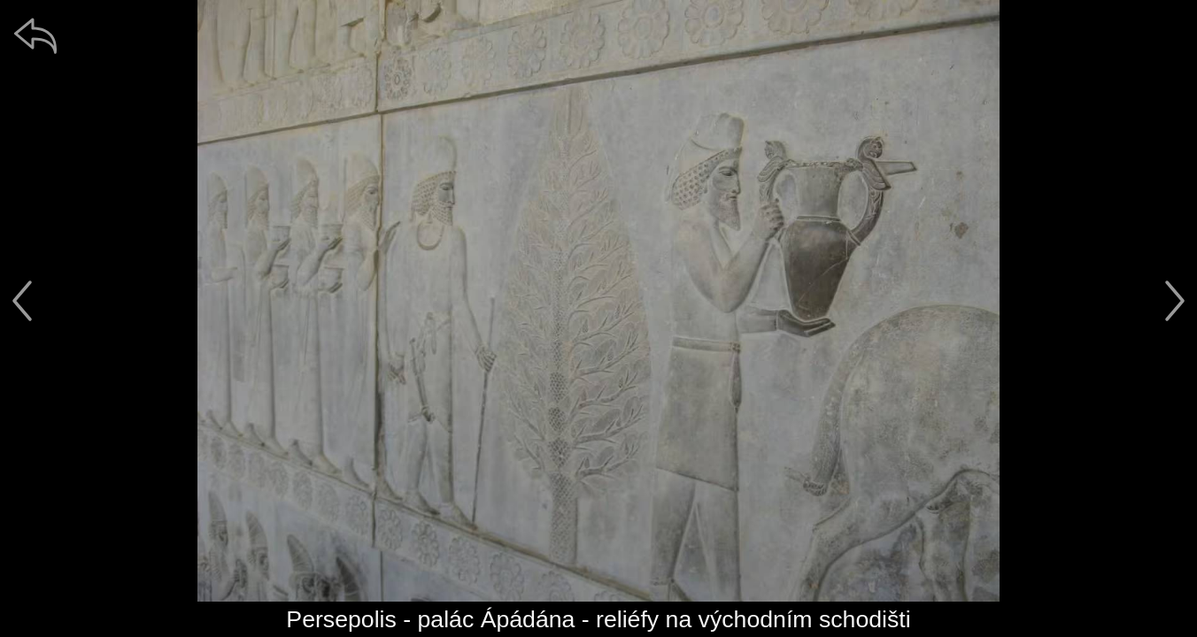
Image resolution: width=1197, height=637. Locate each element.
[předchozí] (22, 300)
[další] (1175, 300)
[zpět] (35, 35)
